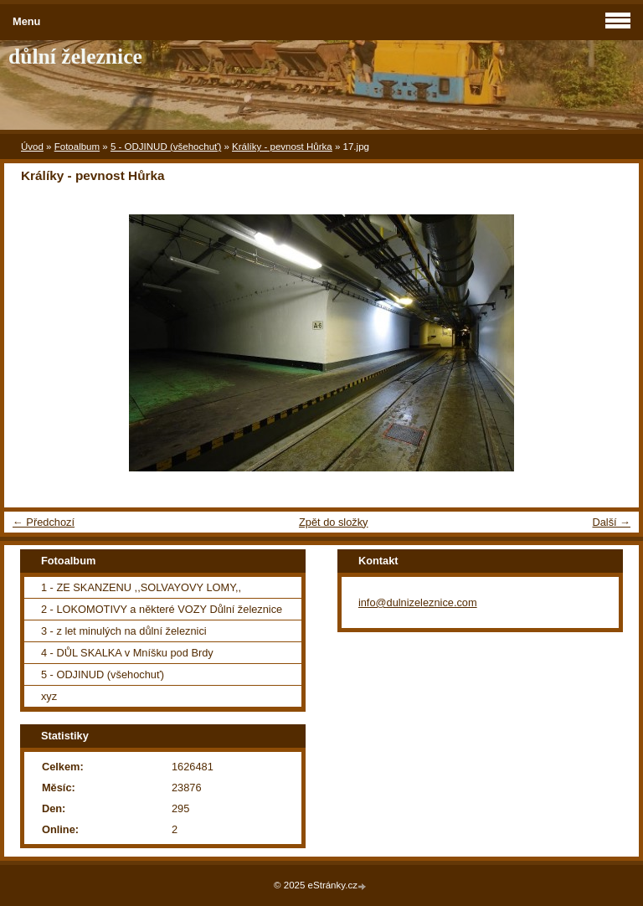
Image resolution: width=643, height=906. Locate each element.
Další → (611, 522)
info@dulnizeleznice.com (417, 602)
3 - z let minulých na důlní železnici (124, 631)
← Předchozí (44, 522)
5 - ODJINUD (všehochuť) (166, 147)
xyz (49, 696)
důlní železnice (75, 56)
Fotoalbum (77, 147)
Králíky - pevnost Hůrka (282, 147)
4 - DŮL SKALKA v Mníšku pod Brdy (127, 652)
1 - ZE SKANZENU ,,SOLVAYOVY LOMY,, (141, 587)
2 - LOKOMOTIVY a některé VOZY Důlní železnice (161, 609)
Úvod (32, 147)
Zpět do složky (333, 522)
